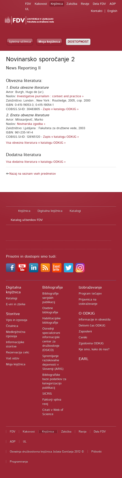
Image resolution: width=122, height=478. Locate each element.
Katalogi (75, 211)
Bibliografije (52, 287)
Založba (72, 3)
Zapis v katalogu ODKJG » (61, 109)
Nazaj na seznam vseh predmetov (32, 173)
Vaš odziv (12, 358)
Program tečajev (90, 293)
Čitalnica (12, 326)
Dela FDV (99, 3)
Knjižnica (57, 3)
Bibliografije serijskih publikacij (50, 298)
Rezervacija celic (17, 352)
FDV (28, 3)
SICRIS (47, 393)
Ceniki (83, 337)
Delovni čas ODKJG (92, 325)
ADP (113, 3)
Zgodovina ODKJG (91, 343)
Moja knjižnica (49, 41)
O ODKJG (87, 313)
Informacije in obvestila (95, 319)
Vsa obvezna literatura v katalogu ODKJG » (36, 142)
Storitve (13, 314)
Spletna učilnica (20, 41)
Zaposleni (85, 331)
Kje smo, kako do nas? (94, 349)
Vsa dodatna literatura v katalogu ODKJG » (36, 161)
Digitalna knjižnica (50, 211)
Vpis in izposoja (16, 320)
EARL (84, 359)
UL (27, 9)
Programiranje (19, 461)
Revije (85, 3)
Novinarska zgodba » (31, 124)
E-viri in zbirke (15, 304)
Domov (9, 211)
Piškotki (96, 451)
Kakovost (41, 3)
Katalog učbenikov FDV (27, 220)
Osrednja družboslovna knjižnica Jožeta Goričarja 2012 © (47, 451)
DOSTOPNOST (78, 41)
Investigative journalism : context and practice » (50, 96)
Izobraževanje (90, 287)
